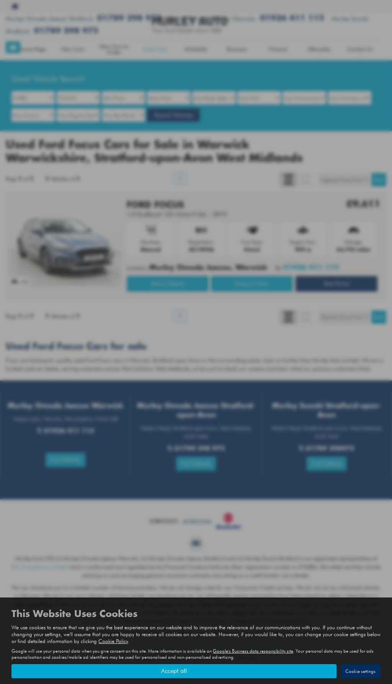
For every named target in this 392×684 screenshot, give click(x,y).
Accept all (174, 670)
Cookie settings (360, 671)
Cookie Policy (113, 641)
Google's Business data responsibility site (253, 651)
